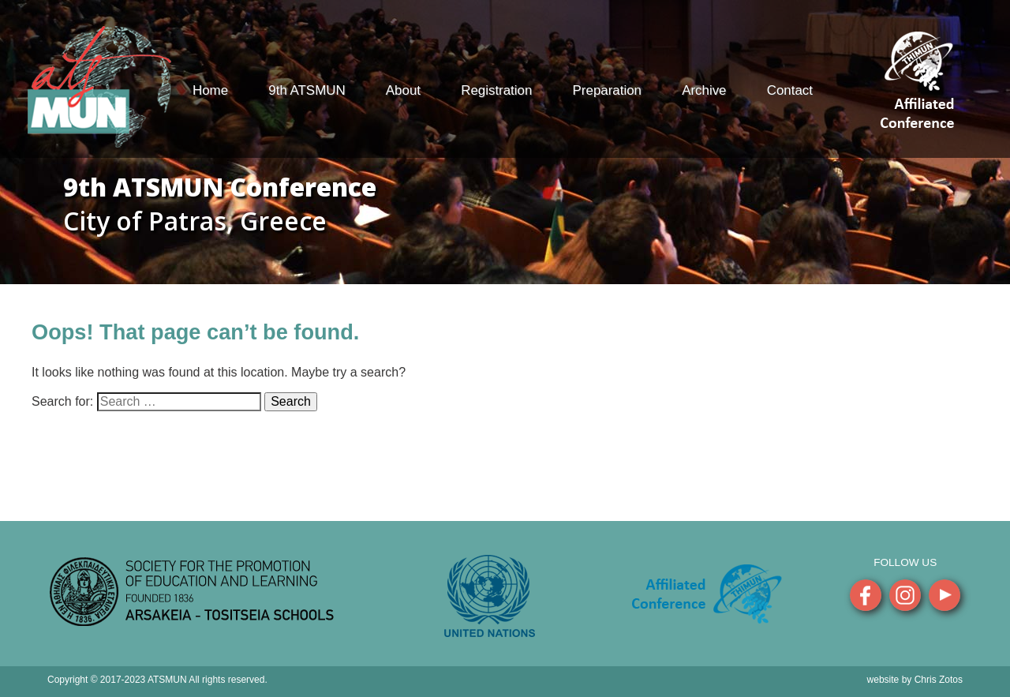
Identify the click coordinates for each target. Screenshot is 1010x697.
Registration (496, 90)
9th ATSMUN (306, 90)
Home (210, 90)
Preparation (607, 90)
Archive (704, 90)
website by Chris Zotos (915, 679)
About (403, 90)
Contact (790, 90)
